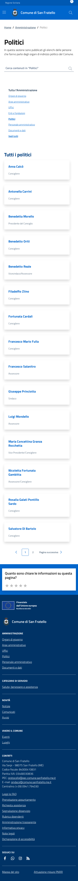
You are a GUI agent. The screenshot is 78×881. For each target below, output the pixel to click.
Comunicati (8, 712)
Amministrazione (25, 27)
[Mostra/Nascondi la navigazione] (4, 12)
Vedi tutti (13, 136)
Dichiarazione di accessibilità (18, 839)
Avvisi (5, 717)
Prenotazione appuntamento (19, 800)
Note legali (8, 833)
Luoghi (6, 742)
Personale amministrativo (17, 662)
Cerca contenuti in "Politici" (22, 68)
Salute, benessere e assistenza (20, 687)
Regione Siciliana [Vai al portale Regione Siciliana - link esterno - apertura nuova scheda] (12, 2)
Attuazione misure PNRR (48, 872)
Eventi (6, 737)
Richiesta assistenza (14, 805)
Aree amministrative (14, 645)
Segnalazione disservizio (16, 811)
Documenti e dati (12, 667)
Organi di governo (12, 639)
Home (7, 27)
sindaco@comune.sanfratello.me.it (31, 782)
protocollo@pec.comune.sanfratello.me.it (32, 778)
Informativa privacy (13, 828)
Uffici (5, 651)
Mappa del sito (10, 872)
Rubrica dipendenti (13, 816)
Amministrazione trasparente (19, 822)
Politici (6, 656)
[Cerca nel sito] (71, 13)
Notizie (6, 706)
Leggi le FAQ (9, 794)
